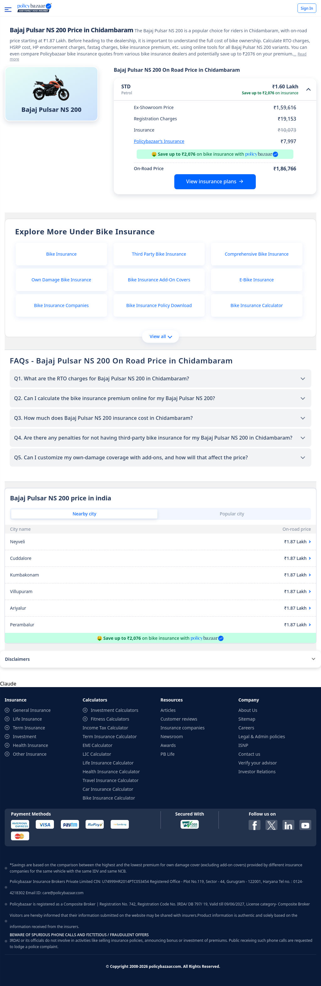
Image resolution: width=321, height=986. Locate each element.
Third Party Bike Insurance (159, 254)
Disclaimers (17, 659)
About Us (248, 710)
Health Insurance (30, 745)
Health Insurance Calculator (111, 772)
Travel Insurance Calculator (111, 780)
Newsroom (171, 736)
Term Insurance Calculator (110, 736)
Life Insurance (27, 719)
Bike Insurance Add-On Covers (159, 280)
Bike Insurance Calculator (256, 305)
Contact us (249, 754)
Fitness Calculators (110, 719)
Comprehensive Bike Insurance (257, 254)
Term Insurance (29, 728)
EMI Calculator (98, 745)
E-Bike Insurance (256, 280)
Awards (168, 745)
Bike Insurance (61, 254)
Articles (168, 710)
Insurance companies (182, 728)
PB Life (167, 754)
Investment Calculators (115, 710)
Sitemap (247, 719)
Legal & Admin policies (262, 736)
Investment (24, 736)
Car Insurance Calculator (108, 789)
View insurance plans (211, 181)
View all (161, 336)
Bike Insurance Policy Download (159, 305)
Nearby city (84, 514)
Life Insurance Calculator (108, 763)
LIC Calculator (97, 754)
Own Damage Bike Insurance (62, 280)
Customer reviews (178, 719)
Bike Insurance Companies (61, 305)
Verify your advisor (258, 763)
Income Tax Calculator (105, 728)
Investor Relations (257, 772)
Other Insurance (29, 754)
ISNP (244, 745)
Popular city (232, 514)
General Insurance (32, 710)
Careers (246, 728)
